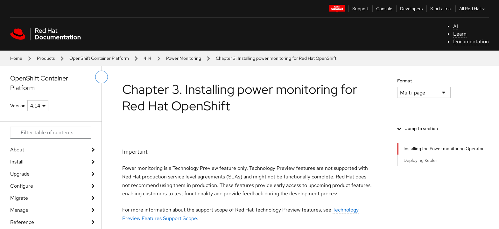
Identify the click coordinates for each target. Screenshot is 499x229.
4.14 (147, 58)
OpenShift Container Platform (99, 58)
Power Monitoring (183, 58)
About (17, 149)
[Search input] (50, 133)
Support (360, 8)
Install (17, 161)
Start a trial (441, 8)
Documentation (471, 41)
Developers (411, 8)
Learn (460, 34)
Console (384, 8)
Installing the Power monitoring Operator (444, 148)
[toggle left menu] (101, 77)
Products (46, 58)
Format (404, 81)
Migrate (19, 198)
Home (16, 58)
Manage (19, 210)
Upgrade (20, 173)
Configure (21, 186)
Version (17, 105)
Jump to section (421, 128)
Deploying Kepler (420, 160)
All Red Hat (473, 8)
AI (455, 26)
